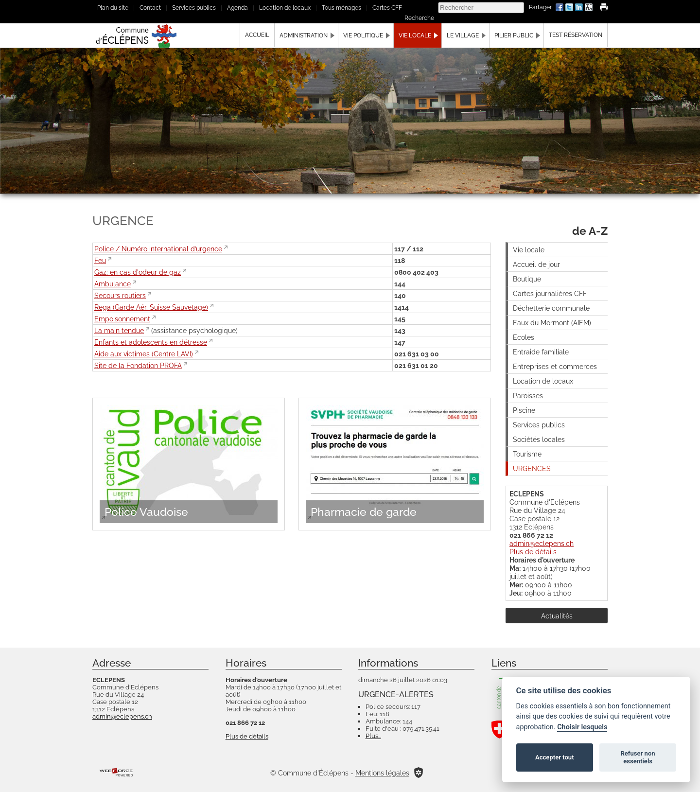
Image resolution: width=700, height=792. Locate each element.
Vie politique (363, 35)
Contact (150, 7)
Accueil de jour (536, 264)
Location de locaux (285, 7)
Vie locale (415, 35)
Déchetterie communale (551, 308)
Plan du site (112, 7)
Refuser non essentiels (637, 757)
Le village (463, 35)
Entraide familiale (541, 352)
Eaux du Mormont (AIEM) (552, 322)
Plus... (373, 735)
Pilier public (513, 35)
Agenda (237, 7)
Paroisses (528, 395)
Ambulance (112, 284)
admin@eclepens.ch (541, 543)
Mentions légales (382, 773)
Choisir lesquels (582, 727)
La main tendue (119, 330)
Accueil (257, 35)
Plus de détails (533, 551)
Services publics (194, 7)
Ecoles (523, 337)
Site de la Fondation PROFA (138, 365)
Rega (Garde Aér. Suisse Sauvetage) (151, 307)
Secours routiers (120, 295)
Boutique (527, 279)
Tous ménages (341, 7)
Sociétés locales (539, 439)
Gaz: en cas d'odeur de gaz (137, 272)
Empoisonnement (122, 319)
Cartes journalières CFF (550, 293)
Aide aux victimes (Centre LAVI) (143, 354)
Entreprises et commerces (555, 366)
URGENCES (532, 468)
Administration (304, 35)
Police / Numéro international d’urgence (158, 249)
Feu (100, 260)
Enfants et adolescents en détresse (150, 342)
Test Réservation (575, 35)
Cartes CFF (387, 7)
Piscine (524, 410)
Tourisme (527, 454)
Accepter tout (554, 757)
